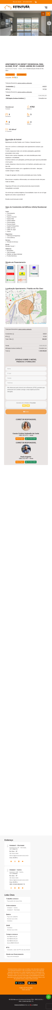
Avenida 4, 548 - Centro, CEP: (16, 872)
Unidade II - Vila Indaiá (13, 910)
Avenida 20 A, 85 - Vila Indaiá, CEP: (17, 848)
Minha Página (20, 438)
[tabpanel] (26, 23)
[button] (35, 2)
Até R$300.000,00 (12, 938)
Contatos (9, 921)
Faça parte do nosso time (14, 901)
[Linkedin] (18, 861)
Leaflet (35, 323)
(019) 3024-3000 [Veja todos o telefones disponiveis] (27, 2)
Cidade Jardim (22, 68)
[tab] (43, 14)
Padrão (15, 68)
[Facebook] (11, 861)
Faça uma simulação (13, 956)
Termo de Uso (26, 989)
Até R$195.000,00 (12, 936)
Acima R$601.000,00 (13, 943)
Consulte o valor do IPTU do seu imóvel (18, 949)
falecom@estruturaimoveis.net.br (19, 855)
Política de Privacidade (26, 988)
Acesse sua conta (12, 918)
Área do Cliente (17, 2)
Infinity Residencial (39, 207)
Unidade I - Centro (12, 907)
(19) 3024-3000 (13, 853)
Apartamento (9, 68)
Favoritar (10, 74)
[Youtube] (22, 861)
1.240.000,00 (42, 95)
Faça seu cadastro (12, 916)
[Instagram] (15, 861)
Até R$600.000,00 (12, 941)
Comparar (21, 74)
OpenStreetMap (42, 323)
